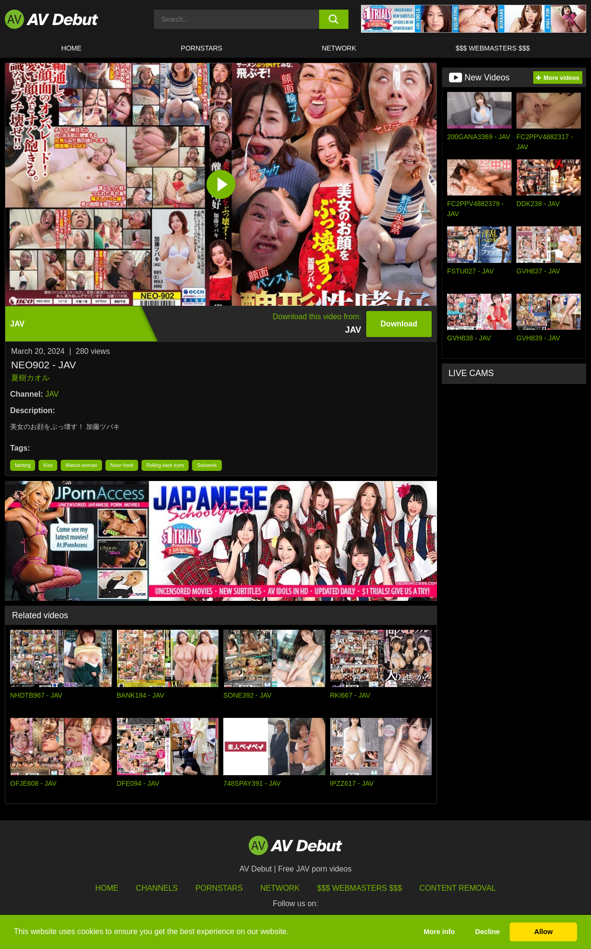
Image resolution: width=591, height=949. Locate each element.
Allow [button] (543, 932)
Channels (157, 888)
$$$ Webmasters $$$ (493, 48)
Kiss (47, 465)
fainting (22, 465)
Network (339, 48)
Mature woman (81, 465)
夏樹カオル (30, 378)
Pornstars (201, 48)
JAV (52, 394)
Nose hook (121, 465)
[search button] (333, 19)
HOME (71, 48)
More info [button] (439, 932)
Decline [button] (487, 932)
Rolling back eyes (165, 465)
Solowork (207, 465)
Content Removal (458, 888)
